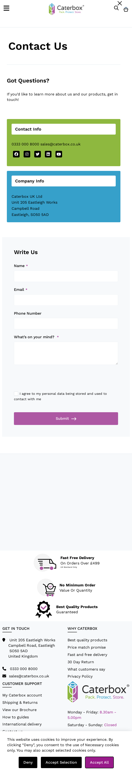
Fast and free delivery (87, 654)
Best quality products (87, 640)
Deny (28, 762)
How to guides (15, 717)
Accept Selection (61, 762)
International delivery (22, 724)
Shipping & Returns (20, 702)
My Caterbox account (22, 695)
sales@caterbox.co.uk (60, 144)
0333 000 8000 (25, 144)
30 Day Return (81, 662)
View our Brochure (19, 710)
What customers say (86, 669)
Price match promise (87, 647)
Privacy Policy (80, 676)
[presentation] (50, 381)
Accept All (99, 762)
